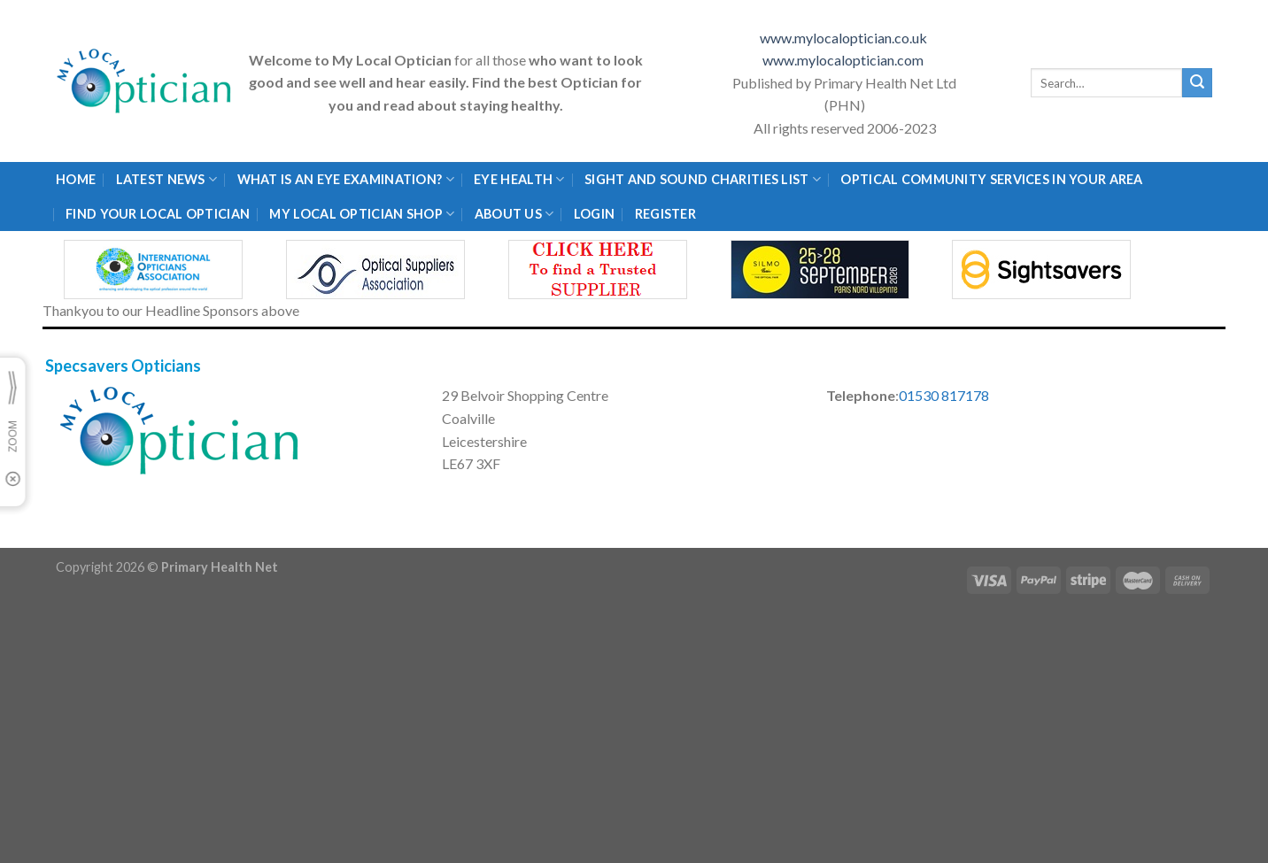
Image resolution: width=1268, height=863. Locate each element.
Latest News (167, 179)
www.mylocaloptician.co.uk (845, 37)
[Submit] (1197, 83)
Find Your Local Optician (158, 213)
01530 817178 (944, 395)
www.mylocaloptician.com (844, 59)
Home (76, 179)
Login (594, 213)
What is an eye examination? (345, 179)
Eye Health (519, 179)
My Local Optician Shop (361, 213)
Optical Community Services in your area (991, 179)
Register (665, 213)
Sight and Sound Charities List (702, 179)
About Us (514, 213)
